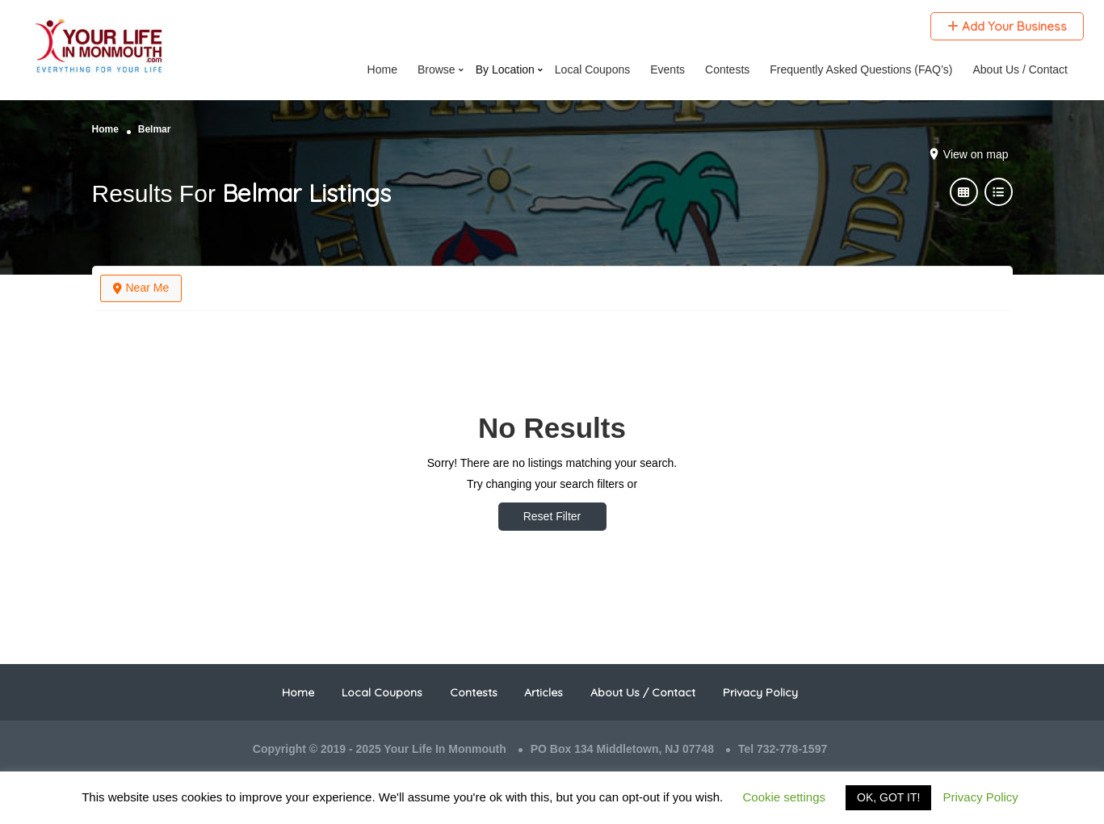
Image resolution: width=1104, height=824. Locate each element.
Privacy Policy (760, 692)
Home (105, 129)
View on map (976, 154)
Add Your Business (1007, 26)
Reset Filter (552, 516)
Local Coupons (382, 692)
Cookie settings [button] (783, 797)
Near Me (141, 287)
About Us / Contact (642, 692)
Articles (543, 692)
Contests (473, 692)
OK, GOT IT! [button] (888, 797)
